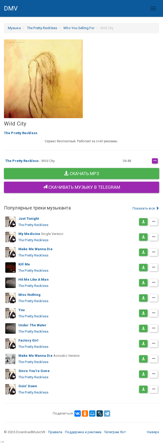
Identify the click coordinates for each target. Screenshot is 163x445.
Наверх (153, 432)
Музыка (14, 28)
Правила (55, 432)
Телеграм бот (115, 432)
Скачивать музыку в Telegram (81, 187)
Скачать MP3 (81, 173)
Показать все (146, 208)
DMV (13, 10)
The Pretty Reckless (42, 28)
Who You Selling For (78, 28)
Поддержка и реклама (83, 432)
